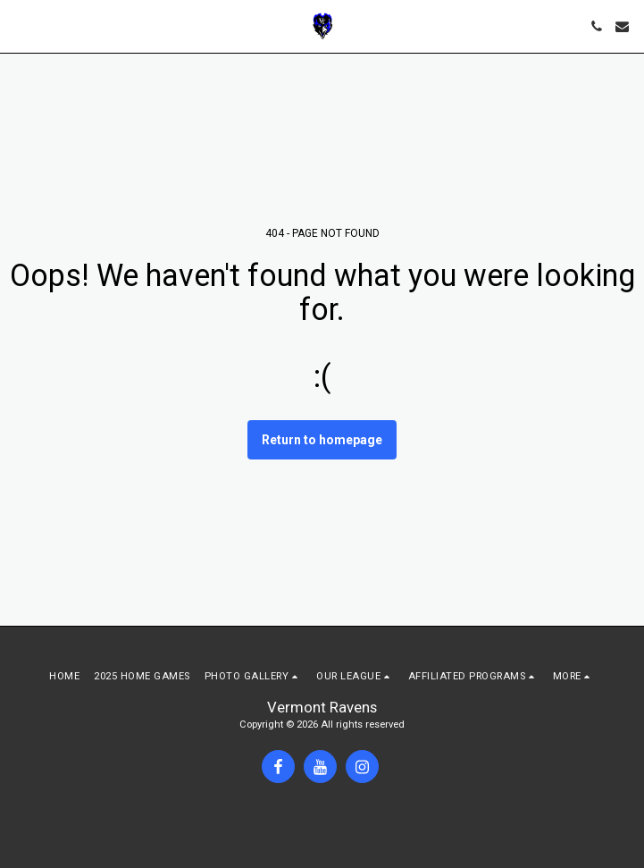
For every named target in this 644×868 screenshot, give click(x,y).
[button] (19, 26)
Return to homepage (322, 440)
